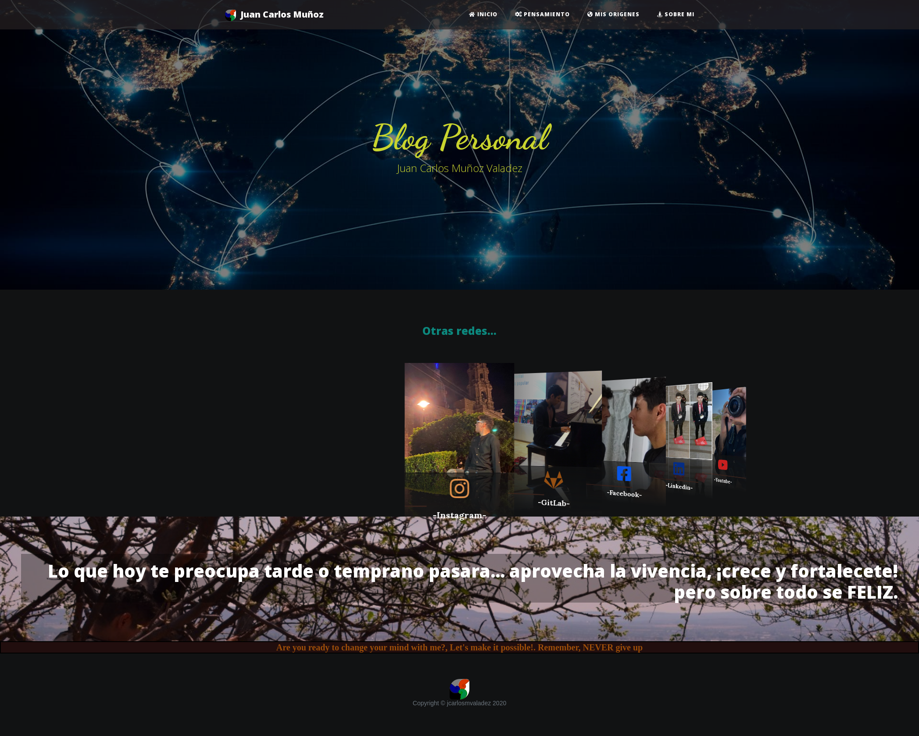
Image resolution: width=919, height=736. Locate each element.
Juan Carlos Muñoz (274, 14)
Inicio (483, 14)
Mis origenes (613, 14)
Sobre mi (675, 14)
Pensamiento (542, 14)
